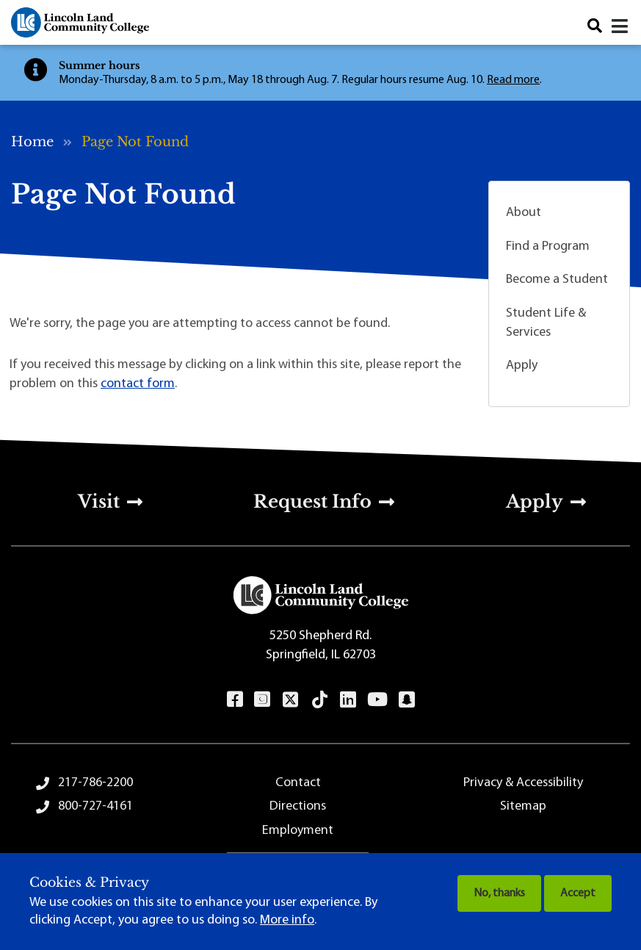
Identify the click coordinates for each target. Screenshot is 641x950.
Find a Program (548, 246)
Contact (298, 783)
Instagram (261, 699)
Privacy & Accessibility (523, 783)
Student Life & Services (546, 322)
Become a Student (557, 280)
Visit (99, 501)
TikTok (319, 699)
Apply (521, 366)
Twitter (290, 699)
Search (594, 26)
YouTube (377, 699)
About (523, 213)
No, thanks (499, 893)
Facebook (234, 699)
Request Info (312, 501)
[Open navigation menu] (621, 26)
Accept (577, 893)
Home (32, 142)
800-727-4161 (95, 806)
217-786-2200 (95, 783)
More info (287, 920)
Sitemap (523, 806)
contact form (138, 384)
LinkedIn (347, 699)
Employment (297, 831)
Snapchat (406, 699)
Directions (297, 806)
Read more (513, 80)
